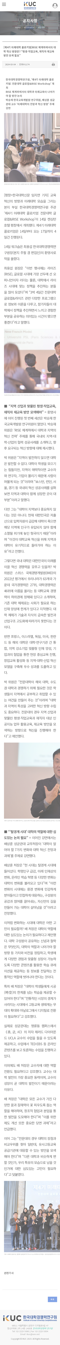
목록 (52, 1299)
